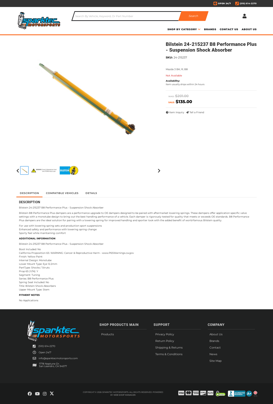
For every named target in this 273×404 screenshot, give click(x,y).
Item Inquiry (176, 112)
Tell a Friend (196, 112)
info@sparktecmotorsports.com (58, 358)
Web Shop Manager (124, 395)
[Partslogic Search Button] (193, 16)
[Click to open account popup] (244, 16)
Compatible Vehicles (62, 193)
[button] (140, 16)
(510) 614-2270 (46, 346)
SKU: (169, 57)
